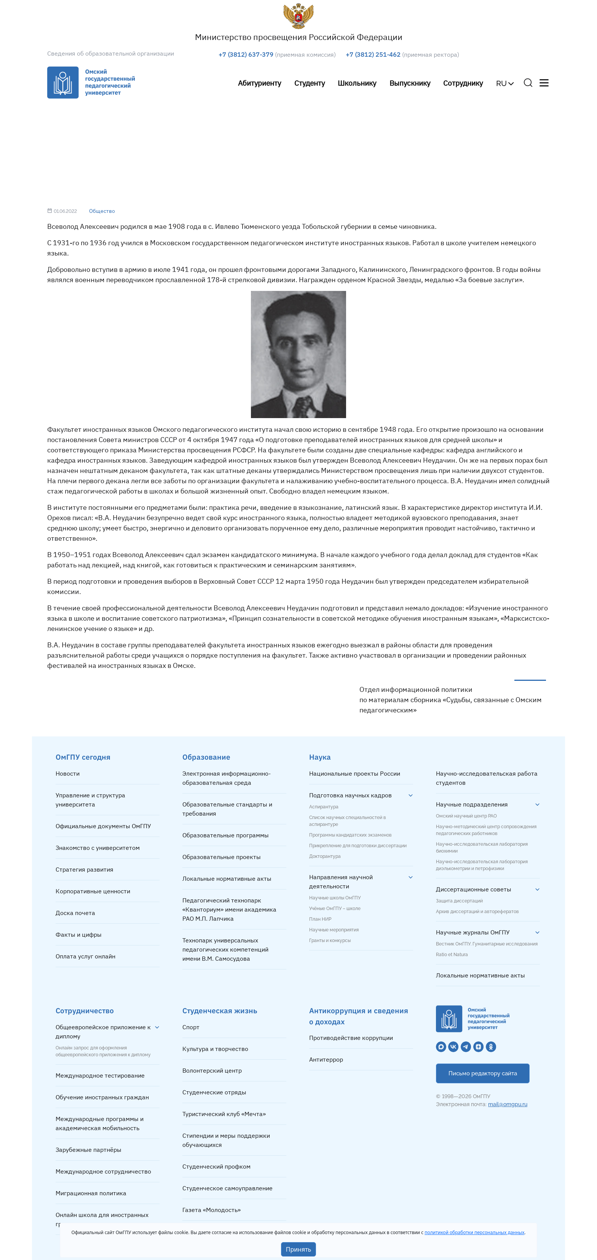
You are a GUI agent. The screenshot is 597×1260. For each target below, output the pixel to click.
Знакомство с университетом (98, 847)
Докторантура (325, 856)
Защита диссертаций (459, 901)
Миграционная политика (91, 1193)
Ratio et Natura (452, 954)
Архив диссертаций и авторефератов (477, 911)
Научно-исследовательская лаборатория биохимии (482, 848)
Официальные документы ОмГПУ (103, 826)
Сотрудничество (85, 1010)
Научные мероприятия (334, 930)
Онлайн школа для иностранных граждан (102, 1219)
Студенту (309, 83)
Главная (81, 132)
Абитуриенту (259, 83)
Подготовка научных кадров (350, 795)
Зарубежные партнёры (88, 1149)
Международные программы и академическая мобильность (100, 1123)
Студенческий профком (216, 1166)
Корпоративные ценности (93, 891)
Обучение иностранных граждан (102, 1097)
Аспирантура (323, 807)
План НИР (320, 919)
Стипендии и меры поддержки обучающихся (226, 1140)
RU (501, 83)
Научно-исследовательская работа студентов (487, 778)
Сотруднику (463, 83)
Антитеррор (326, 1059)
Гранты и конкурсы (330, 940)
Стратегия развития (84, 869)
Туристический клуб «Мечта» (224, 1114)
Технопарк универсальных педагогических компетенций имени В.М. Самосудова (225, 949)
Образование (206, 757)
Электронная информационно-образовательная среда (226, 778)
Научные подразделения (472, 804)
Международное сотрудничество (103, 1171)
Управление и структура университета (90, 799)
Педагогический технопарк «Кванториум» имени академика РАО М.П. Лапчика (229, 909)
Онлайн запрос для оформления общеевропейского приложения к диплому (103, 1051)
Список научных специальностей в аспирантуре (347, 821)
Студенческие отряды (214, 1092)
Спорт (191, 1027)
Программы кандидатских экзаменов (350, 835)
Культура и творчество (215, 1048)
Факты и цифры (79, 934)
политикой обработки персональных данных (474, 1232)
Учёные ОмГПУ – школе (335, 908)
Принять (298, 1249)
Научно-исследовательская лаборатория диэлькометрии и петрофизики (482, 865)
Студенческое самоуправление (227, 1188)
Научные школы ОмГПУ (335, 898)
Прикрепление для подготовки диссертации (358, 845)
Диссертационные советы (473, 889)
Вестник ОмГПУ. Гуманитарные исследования (487, 944)
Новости (68, 773)
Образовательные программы (225, 835)
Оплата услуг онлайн (85, 956)
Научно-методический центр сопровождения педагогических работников (486, 830)
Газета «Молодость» (211, 1210)
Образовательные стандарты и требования (227, 808)
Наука (320, 757)
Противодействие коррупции (351, 1037)
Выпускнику (409, 83)
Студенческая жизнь (219, 1010)
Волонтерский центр (212, 1070)
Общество (102, 211)
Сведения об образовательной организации (110, 53)
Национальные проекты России (354, 773)
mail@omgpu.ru (507, 1104)
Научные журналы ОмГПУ (473, 932)
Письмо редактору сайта (483, 1073)
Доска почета (75, 913)
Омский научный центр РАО (466, 816)
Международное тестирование (100, 1075)
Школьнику (357, 83)
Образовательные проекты (221, 857)
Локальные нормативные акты (226, 878)
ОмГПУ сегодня (83, 757)
